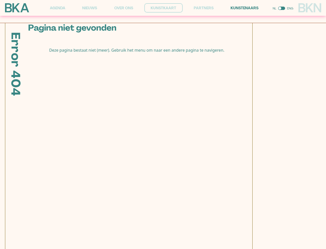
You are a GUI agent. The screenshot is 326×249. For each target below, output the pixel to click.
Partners (204, 8)
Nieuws (89, 8)
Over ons (123, 8)
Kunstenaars (245, 8)
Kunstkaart (163, 8)
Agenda (57, 8)
